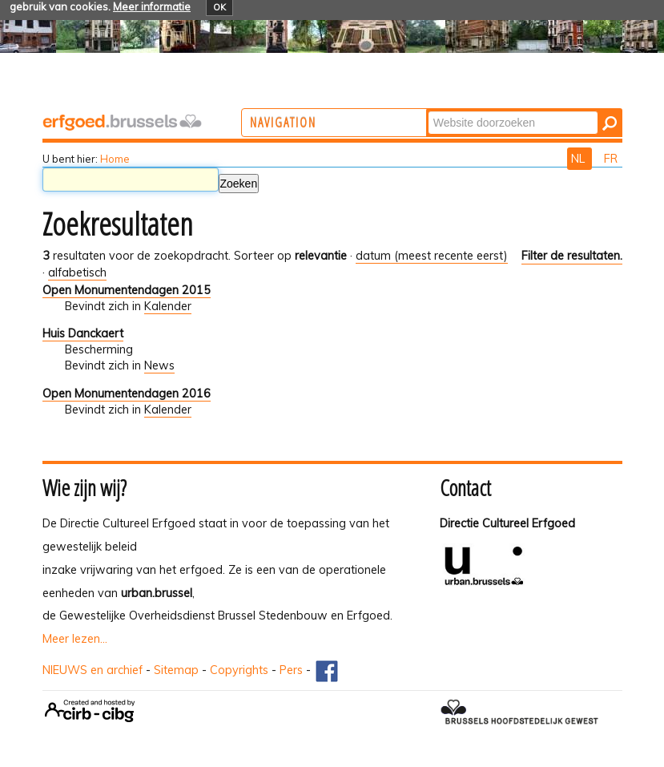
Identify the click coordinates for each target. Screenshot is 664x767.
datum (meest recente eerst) (432, 255)
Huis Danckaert (82, 333)
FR (611, 158)
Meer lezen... (74, 639)
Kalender (167, 306)
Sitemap (176, 670)
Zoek (489, 110)
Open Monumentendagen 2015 (126, 290)
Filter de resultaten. (571, 255)
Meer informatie (152, 6)
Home (115, 158)
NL (579, 158)
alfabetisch (77, 272)
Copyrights (239, 670)
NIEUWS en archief (92, 670)
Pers (291, 670)
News (159, 365)
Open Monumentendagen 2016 (126, 393)
